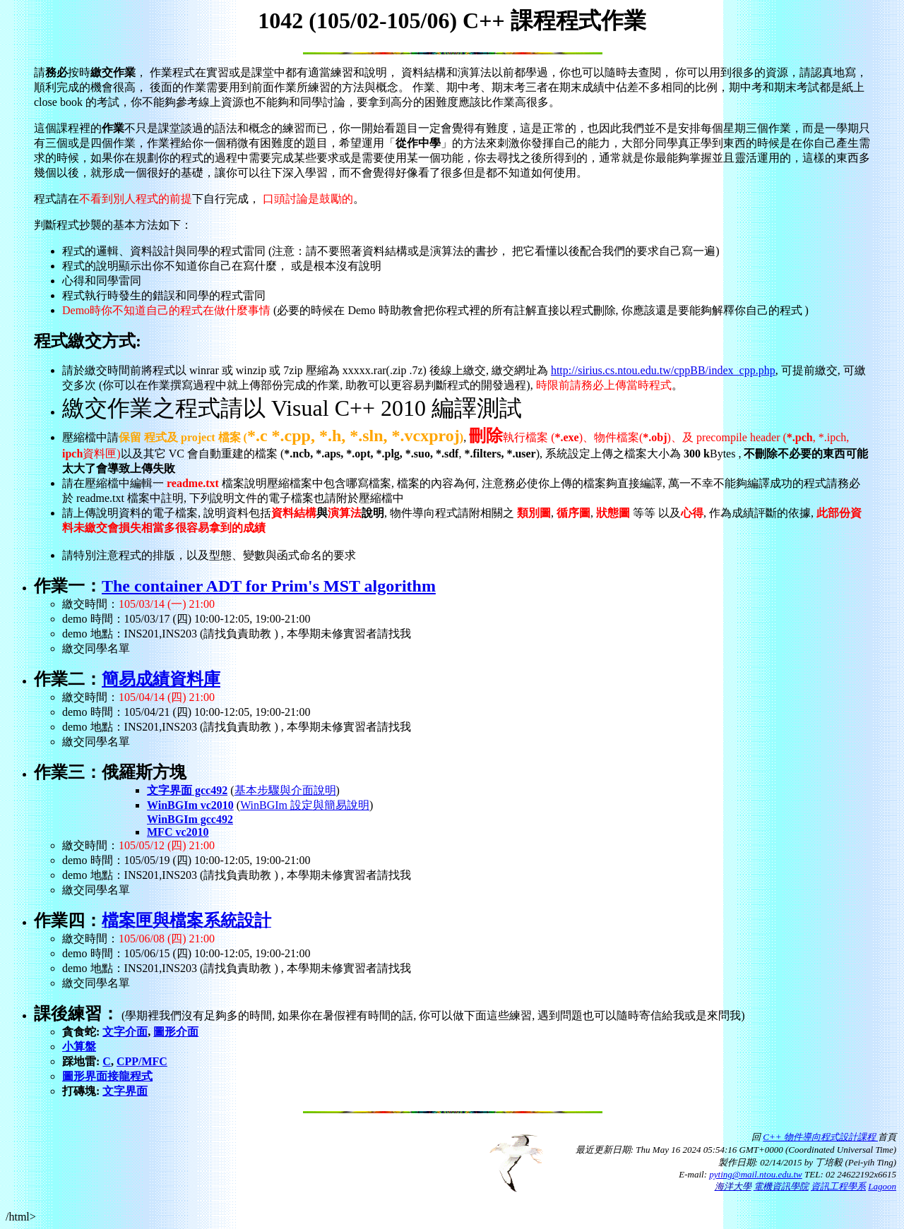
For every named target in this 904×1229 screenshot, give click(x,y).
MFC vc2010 (178, 832)
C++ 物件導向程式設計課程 (820, 1137)
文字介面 (125, 1032)
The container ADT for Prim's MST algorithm (269, 586)
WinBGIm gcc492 (190, 819)
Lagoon (882, 1186)
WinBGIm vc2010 (190, 805)
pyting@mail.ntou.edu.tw (755, 1174)
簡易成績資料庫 (161, 679)
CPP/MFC (142, 1061)
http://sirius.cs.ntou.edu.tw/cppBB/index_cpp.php (663, 370)
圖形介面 (175, 1032)
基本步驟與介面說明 (285, 790)
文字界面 (125, 1091)
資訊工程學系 (838, 1186)
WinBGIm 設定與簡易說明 (304, 805)
